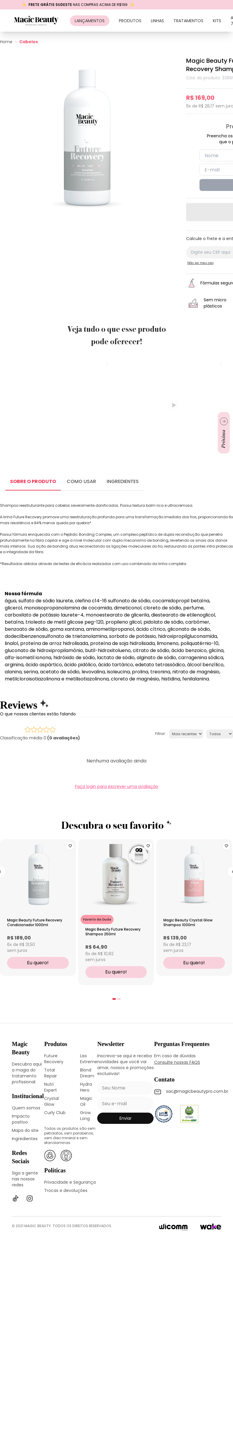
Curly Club (55, 1113)
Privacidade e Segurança (70, 1182)
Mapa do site (25, 1130)
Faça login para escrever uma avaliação (116, 786)
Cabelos (28, 42)
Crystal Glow (51, 1101)
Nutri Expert (50, 1087)
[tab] (114, 999)
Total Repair (50, 1073)
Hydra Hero (86, 1087)
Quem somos (26, 1108)
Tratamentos (188, 21)
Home (6, 42)
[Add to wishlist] (70, 846)
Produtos (130, 21)
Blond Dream (87, 1073)
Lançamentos (90, 21)
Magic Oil (86, 1101)
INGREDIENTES (123, 481)
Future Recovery (53, 1059)
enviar (125, 1118)
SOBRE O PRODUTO (33, 481)
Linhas (157, 21)
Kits (217, 21)
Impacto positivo (21, 1119)
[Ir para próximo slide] (224, 432)
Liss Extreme (88, 1059)
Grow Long (85, 1115)
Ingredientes (25, 1139)
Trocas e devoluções (65, 1190)
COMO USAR (81, 481)
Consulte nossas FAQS (177, 1062)
